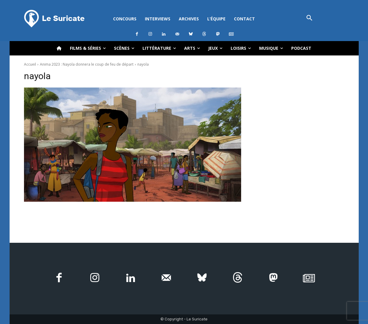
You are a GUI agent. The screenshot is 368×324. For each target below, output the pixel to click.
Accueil (30, 64)
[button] (309, 18)
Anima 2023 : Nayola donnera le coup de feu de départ (86, 64)
